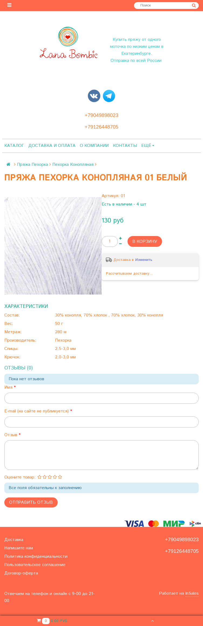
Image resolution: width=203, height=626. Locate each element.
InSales (192, 593)
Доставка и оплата (51, 146)
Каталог (14, 146)
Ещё (147, 146)
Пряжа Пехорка (32, 164)
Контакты (125, 146)
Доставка (13, 540)
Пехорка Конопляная (73, 164)
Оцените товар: (20, 477)
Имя (9, 387)
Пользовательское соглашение (35, 565)
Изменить (143, 259)
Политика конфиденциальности (35, 556)
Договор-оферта (21, 573)
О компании (94, 146)
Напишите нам (18, 548)
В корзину (144, 241)
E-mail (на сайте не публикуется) (37, 411)
